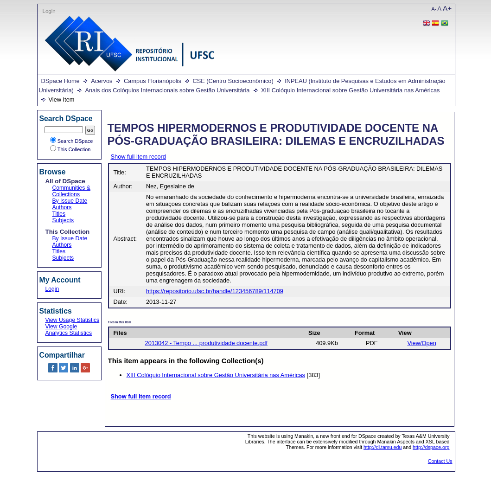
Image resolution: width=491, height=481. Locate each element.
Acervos (101, 80)
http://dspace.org (431, 447)
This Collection (70, 149)
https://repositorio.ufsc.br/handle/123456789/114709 (214, 291)
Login (49, 11)
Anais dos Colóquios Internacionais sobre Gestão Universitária (167, 90)
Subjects (63, 220)
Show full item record (138, 156)
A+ (447, 8)
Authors (62, 207)
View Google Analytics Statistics (68, 329)
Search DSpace (71, 141)
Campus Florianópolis (152, 80)
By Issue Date (70, 201)
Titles (59, 214)
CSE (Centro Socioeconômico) (232, 80)
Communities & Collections (71, 191)
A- (434, 9)
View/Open (421, 343)
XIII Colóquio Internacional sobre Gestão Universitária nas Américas (350, 90)
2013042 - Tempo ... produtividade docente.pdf (206, 343)
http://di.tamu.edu (382, 447)
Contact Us (440, 461)
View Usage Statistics (72, 320)
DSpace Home (60, 80)
